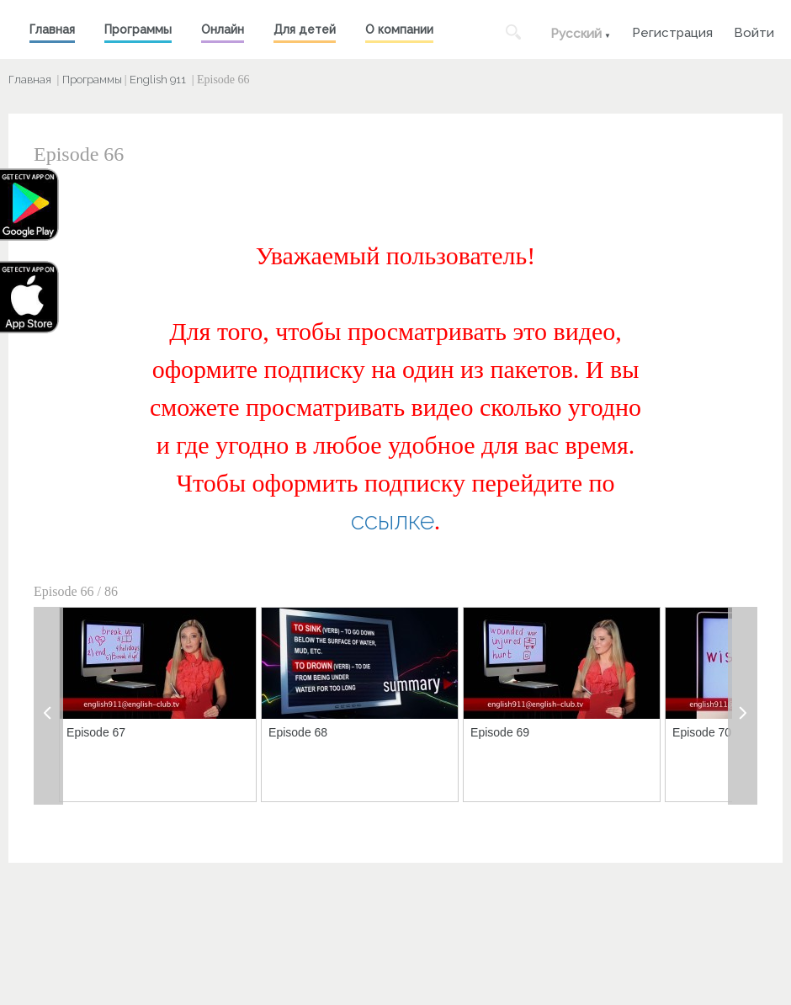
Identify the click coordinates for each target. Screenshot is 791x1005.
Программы (138, 29)
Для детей (304, 29)
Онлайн (222, 29)
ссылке (392, 520)
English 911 (158, 79)
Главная (52, 29)
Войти (754, 30)
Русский (576, 33)
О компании (399, 29)
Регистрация (672, 30)
